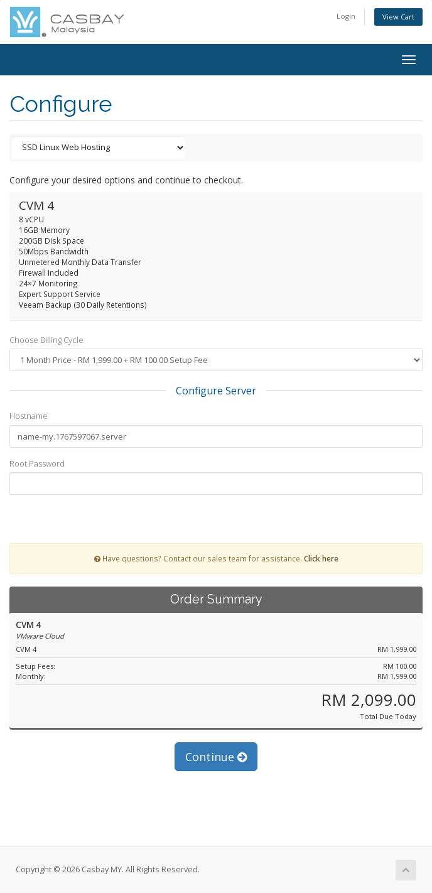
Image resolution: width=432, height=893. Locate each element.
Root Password (37, 463)
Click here (321, 558)
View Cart (398, 16)
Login (346, 16)
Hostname (28, 415)
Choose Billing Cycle (46, 339)
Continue (216, 756)
